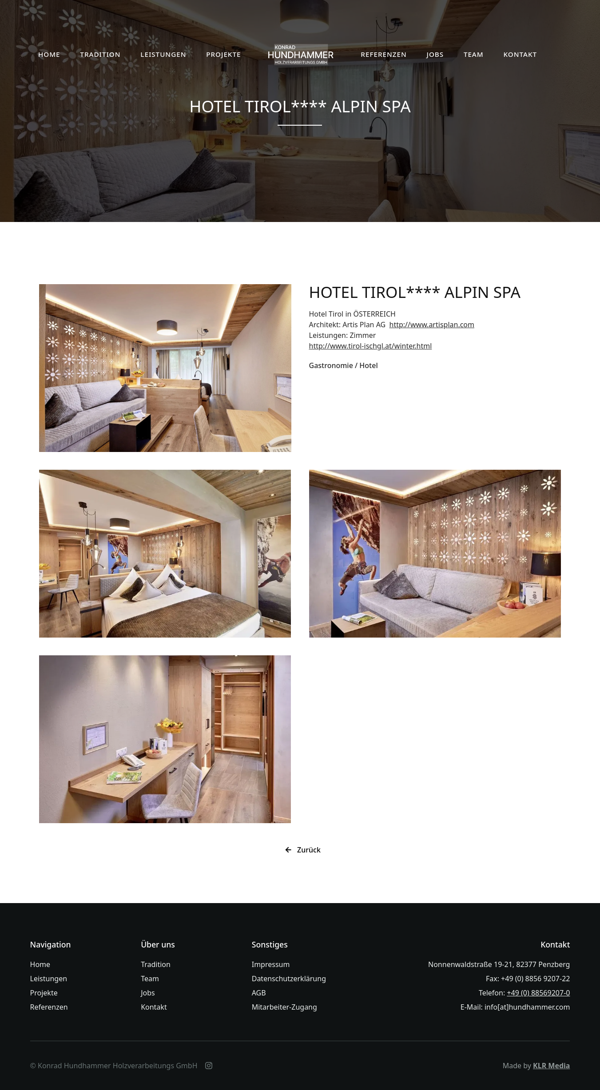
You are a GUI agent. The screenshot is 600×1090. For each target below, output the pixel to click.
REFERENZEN (383, 54)
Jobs (148, 993)
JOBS (435, 54)
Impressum (271, 964)
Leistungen (49, 978)
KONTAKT (520, 54)
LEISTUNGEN (163, 54)
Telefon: (524, 993)
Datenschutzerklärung (289, 978)
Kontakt (154, 1007)
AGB (259, 993)
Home (40, 964)
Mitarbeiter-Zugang (284, 1007)
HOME (49, 54)
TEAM (474, 54)
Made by (536, 1065)
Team (150, 978)
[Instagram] (208, 1065)
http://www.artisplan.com (431, 324)
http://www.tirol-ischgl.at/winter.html (370, 346)
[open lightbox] (165, 368)
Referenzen (49, 1007)
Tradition (156, 964)
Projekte (44, 993)
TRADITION (100, 54)
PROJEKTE (223, 54)
